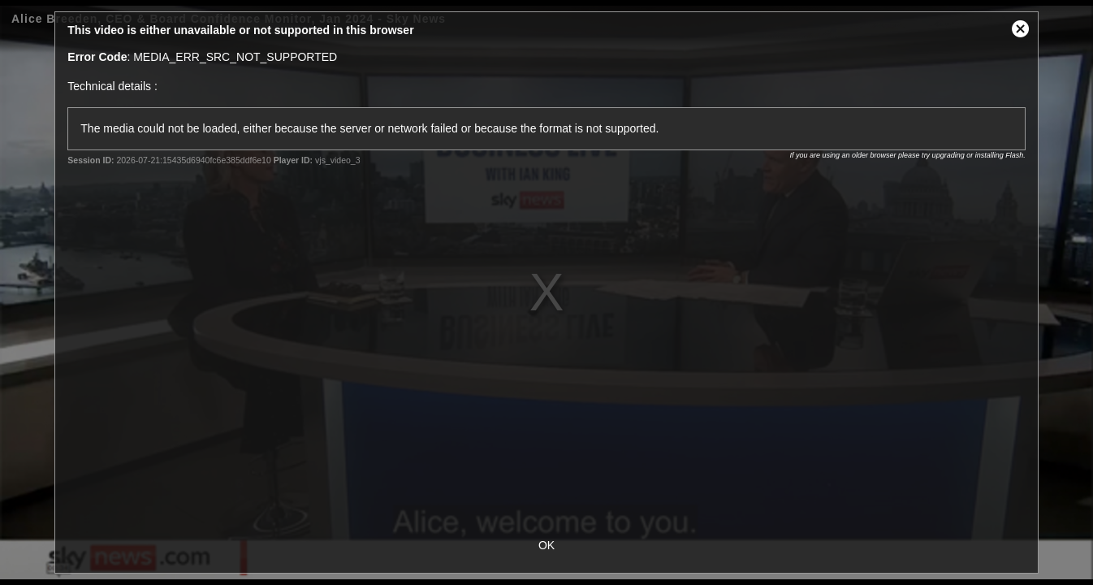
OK (546, 545)
